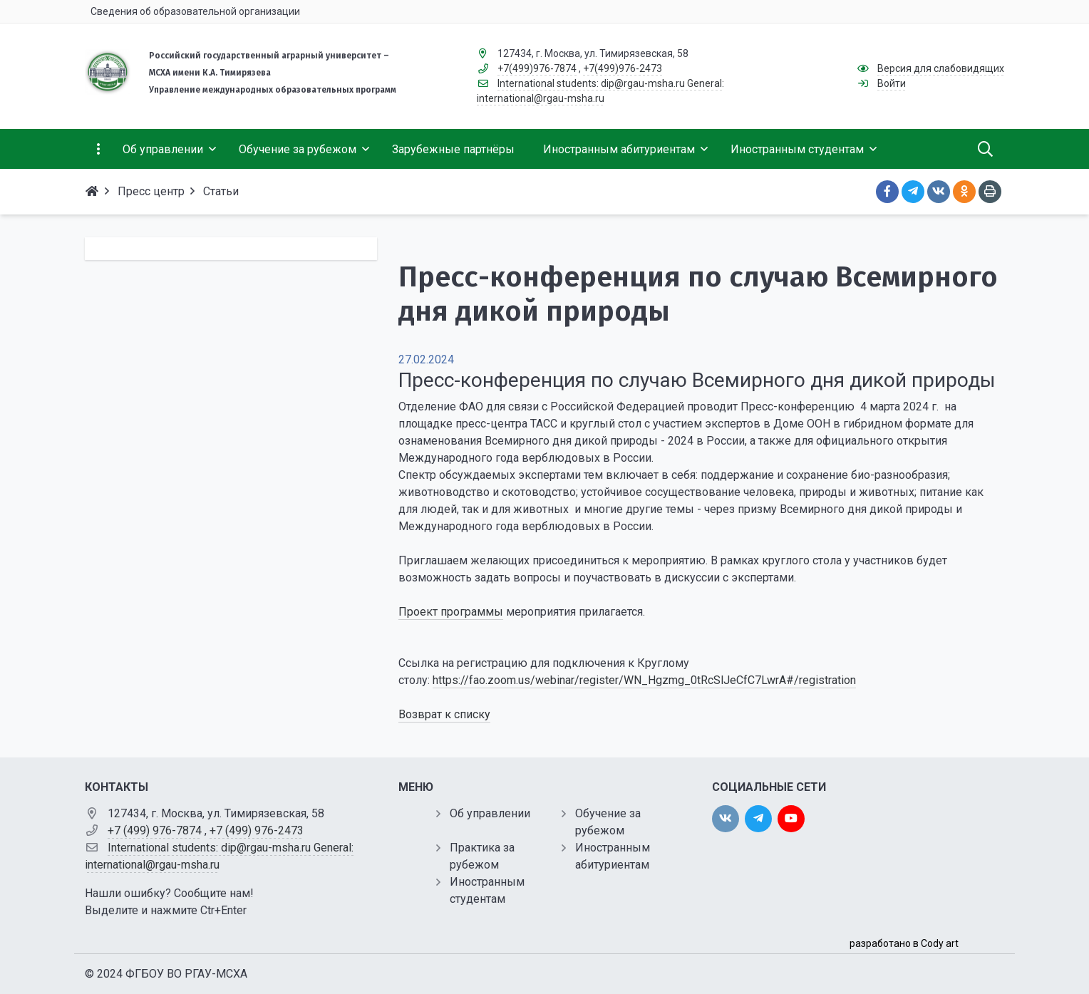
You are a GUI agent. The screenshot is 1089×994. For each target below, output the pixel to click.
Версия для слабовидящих (940, 68)
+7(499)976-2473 (622, 68)
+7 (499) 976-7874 (155, 830)
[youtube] (791, 818)
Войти (891, 83)
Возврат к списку (444, 714)
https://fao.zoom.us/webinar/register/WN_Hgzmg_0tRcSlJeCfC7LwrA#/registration (644, 680)
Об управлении (490, 813)
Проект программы (450, 611)
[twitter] (758, 818)
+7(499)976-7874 (537, 68)
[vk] (725, 818)
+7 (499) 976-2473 (257, 830)
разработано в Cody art (904, 943)
